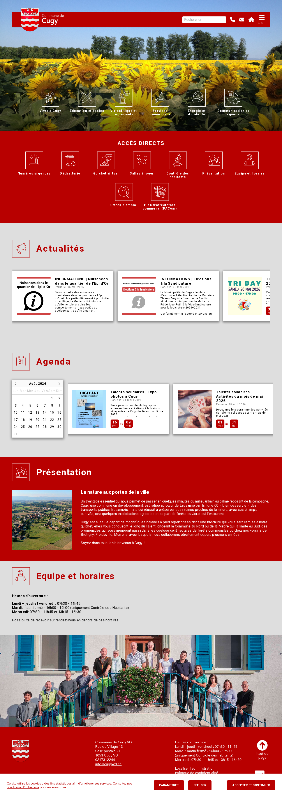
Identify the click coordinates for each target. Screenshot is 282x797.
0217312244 (105, 759)
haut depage (262, 750)
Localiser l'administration (195, 768)
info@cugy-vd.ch (108, 764)
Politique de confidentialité (196, 773)
